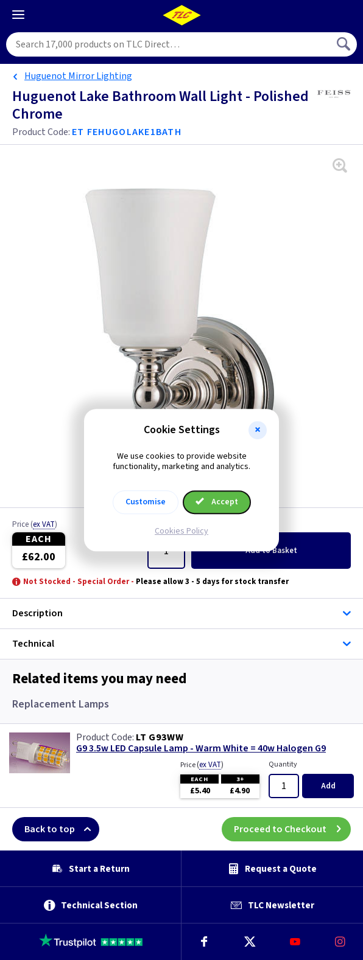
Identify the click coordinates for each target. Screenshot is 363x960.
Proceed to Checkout (292, 829)
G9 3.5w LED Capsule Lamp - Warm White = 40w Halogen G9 (201, 748)
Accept (217, 502)
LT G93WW (159, 737)
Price (34, 525)
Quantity (283, 764)
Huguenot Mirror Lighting (78, 76)
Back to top (61, 829)
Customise (145, 502)
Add (271, 550)
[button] (257, 430)
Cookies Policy (181, 531)
